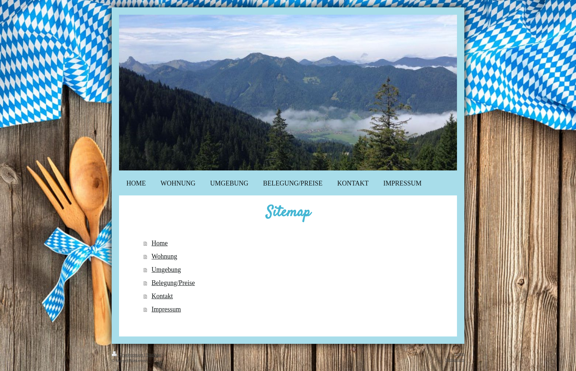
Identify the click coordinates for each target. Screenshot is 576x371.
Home (160, 243)
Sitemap (153, 355)
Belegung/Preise (173, 283)
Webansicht (455, 359)
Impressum (166, 309)
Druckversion (128, 355)
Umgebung (166, 269)
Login (459, 354)
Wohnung (164, 256)
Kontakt (162, 296)
